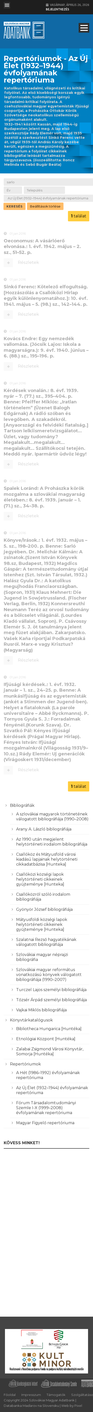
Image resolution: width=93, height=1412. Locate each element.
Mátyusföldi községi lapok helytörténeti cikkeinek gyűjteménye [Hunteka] (41, 924)
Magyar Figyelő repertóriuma (45, 1123)
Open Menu (7, 5)
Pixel (78, 1406)
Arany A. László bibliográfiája (43, 829)
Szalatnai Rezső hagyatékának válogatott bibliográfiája (46, 942)
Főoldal (10, 1395)
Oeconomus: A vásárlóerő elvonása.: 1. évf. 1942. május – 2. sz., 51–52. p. (42, 247)
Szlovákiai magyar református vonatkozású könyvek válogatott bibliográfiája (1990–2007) (49, 974)
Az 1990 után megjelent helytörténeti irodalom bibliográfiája (51, 842)
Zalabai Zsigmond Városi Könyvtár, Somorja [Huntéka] (49, 1051)
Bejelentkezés (57, 9)
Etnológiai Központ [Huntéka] (45, 1039)
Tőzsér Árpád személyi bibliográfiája (51, 999)
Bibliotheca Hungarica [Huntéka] (49, 1028)
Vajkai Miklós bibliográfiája (41, 1010)
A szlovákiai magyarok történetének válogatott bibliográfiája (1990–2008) (52, 816)
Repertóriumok (25, 1064)
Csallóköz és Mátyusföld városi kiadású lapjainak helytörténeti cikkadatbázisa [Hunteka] (46, 859)
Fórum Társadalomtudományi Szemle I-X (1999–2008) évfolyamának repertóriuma (46, 1108)
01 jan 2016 (17, 234)
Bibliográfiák (22, 805)
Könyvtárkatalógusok (31, 1020)
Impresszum (31, 1395)
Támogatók (56, 1395)
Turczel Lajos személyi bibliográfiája (51, 989)
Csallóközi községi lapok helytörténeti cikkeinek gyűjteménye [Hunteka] (40, 879)
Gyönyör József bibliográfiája (44, 909)
